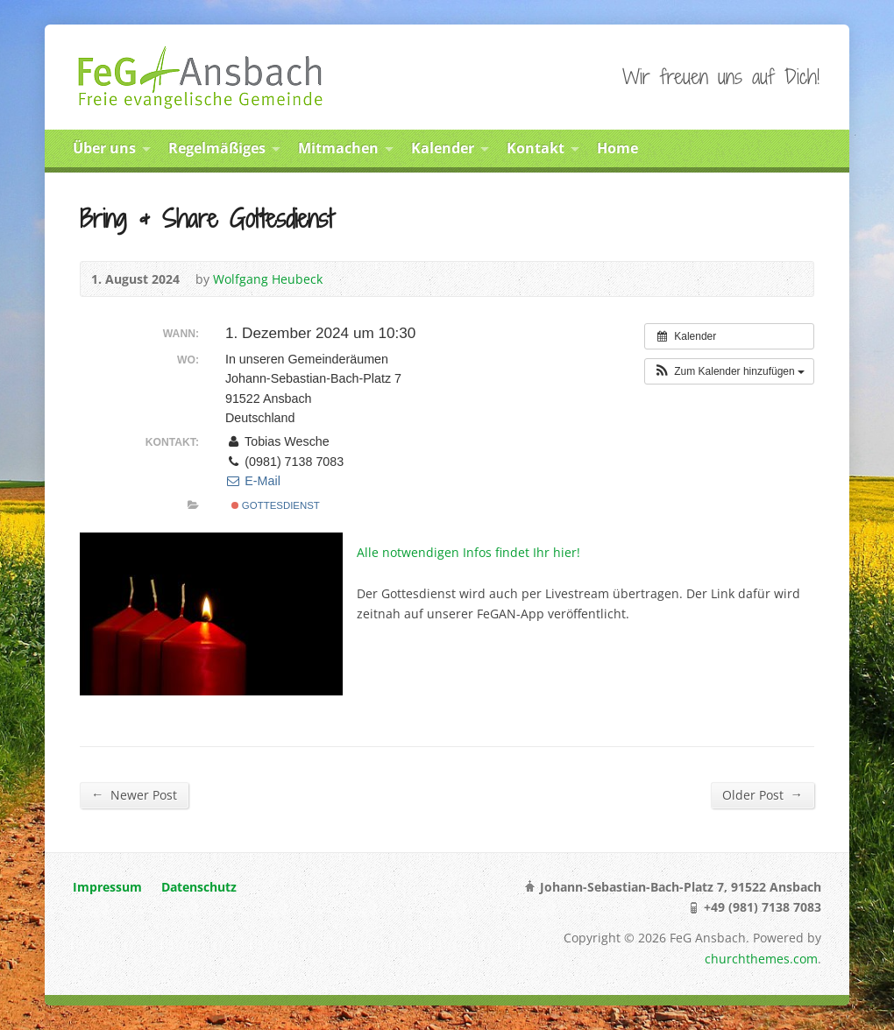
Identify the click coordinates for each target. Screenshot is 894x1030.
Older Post (762, 794)
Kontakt (535, 148)
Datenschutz (199, 886)
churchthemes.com (761, 958)
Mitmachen (338, 148)
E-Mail (252, 481)
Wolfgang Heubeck (268, 279)
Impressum (107, 886)
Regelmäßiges (217, 148)
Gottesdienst (275, 505)
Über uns (104, 148)
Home (617, 148)
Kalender (442, 148)
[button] (729, 371)
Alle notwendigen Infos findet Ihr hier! (468, 552)
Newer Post (134, 794)
